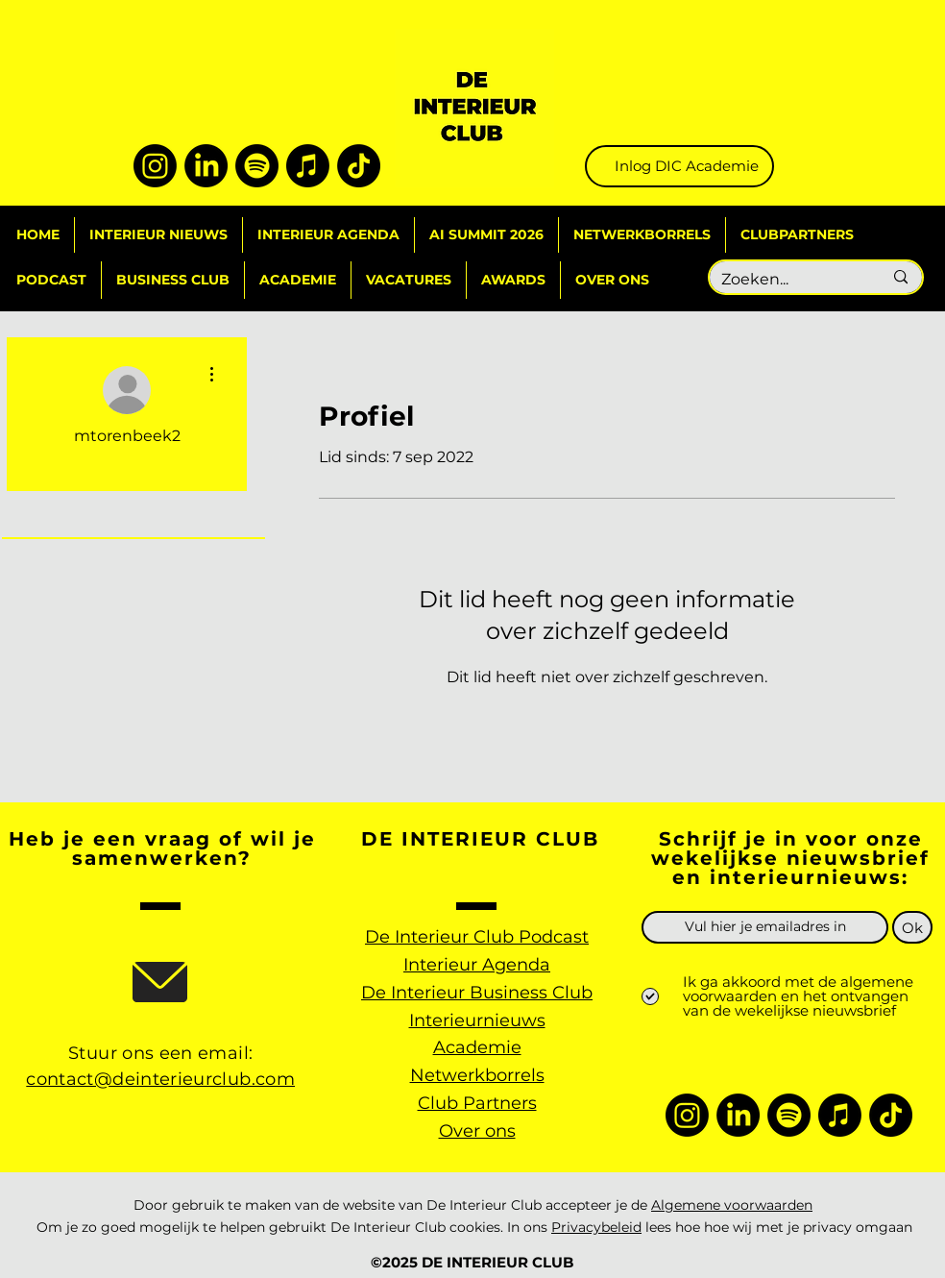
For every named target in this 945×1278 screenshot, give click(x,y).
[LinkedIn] (206, 165)
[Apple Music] (307, 165)
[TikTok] (358, 165)
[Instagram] (155, 165)
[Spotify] (257, 165)
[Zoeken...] (787, 280)
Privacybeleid (596, 1227)
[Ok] (912, 927)
